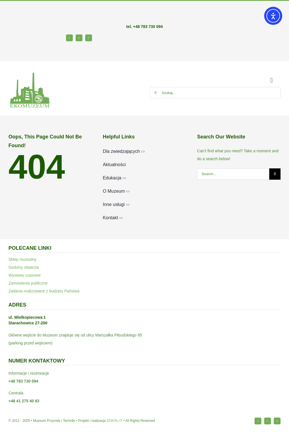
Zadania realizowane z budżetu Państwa (43, 291)
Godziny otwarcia (23, 267)
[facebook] (69, 37)
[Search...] (233, 174)
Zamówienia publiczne (28, 283)
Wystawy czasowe (24, 275)
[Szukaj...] (215, 92)
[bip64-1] (17, 49)
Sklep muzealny (22, 259)
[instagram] (79, 37)
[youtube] (88, 37)
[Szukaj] (155, 92)
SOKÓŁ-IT (114, 421)
